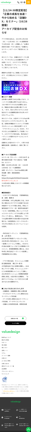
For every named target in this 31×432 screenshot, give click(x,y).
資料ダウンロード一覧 (8, 366)
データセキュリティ (9, 417)
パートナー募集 (6, 355)
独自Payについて (6, 337)
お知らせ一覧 (14, 318)
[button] (28, 2)
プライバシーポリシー (8, 371)
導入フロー (5, 347)
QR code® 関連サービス (9, 425)
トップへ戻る (15, 323)
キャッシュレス (9, 410)
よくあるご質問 (6, 361)
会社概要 (4, 369)
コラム (3, 353)
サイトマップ (5, 374)
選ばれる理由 (5, 340)
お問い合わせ (21, 2)
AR (24, 417)
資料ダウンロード (24, 2)
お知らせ (4, 358)
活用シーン (5, 350)
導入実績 (4, 345)
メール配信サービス (24, 410)
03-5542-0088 (18, 2)
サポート (4, 342)
